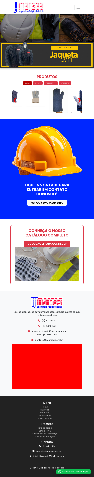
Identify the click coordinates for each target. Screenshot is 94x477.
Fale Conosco (45, 418)
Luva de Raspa (45, 428)
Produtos (44, 412)
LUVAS (27, 83)
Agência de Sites (56, 467)
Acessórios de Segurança (44, 433)
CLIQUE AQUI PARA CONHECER (47, 244)
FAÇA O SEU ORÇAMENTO (47, 203)
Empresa (44, 409)
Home (45, 407)
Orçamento (45, 415)
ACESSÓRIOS (51, 83)
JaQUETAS (65, 83)
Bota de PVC (45, 431)
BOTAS (37, 83)
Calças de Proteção (45, 436)
